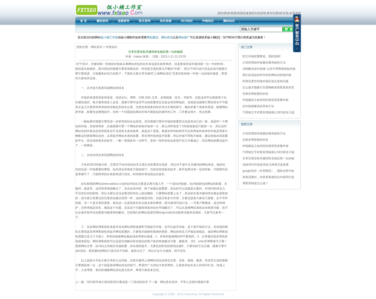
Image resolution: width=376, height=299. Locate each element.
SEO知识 (187, 21)
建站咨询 (102, 21)
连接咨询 (123, 21)
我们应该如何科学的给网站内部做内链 (266, 75)
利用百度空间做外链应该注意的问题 (265, 81)
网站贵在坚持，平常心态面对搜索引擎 (184, 282)
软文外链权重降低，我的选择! (261, 56)
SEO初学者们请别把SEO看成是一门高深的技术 (117, 282)
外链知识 (208, 21)
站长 (145, 64)
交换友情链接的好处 (255, 93)
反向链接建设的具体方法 (258, 106)
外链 (92, 88)
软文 (178, 97)
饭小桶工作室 (109, 37)
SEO (85, 64)
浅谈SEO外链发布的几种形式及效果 (265, 164)
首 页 (83, 21)
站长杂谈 (165, 21)
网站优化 (167, 37)
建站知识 (229, 21)
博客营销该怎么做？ (255, 183)
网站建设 (152, 37)
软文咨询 (144, 21)
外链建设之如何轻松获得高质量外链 (265, 100)
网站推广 (184, 37)
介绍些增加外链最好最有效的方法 (264, 62)
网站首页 (96, 47)
